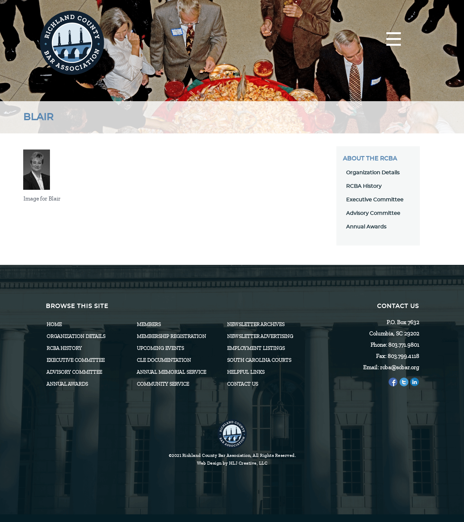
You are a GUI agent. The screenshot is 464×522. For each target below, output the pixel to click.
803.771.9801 (403, 345)
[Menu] (393, 39)
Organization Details (373, 172)
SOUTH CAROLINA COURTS (259, 360)
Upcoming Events (160, 348)
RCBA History (364, 186)
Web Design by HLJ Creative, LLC (232, 463)
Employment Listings (256, 348)
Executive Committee (374, 199)
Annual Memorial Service (171, 372)
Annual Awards (366, 226)
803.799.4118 (403, 356)
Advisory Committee (373, 213)
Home (54, 324)
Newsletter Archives (255, 324)
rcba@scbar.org (399, 367)
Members (148, 324)
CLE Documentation (164, 360)
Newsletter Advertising (260, 336)
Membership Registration (171, 336)
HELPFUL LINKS (245, 372)
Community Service (163, 384)
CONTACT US (242, 384)
